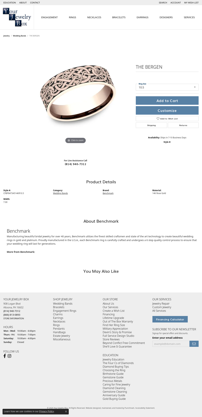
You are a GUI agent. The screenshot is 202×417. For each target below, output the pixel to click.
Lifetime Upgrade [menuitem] (113, 318)
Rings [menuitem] (56, 325)
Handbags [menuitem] (59, 332)
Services (189, 17)
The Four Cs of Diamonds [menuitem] (118, 363)
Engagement (49, 17)
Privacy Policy (46, 411)
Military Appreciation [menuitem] (115, 329)
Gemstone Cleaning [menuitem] (115, 392)
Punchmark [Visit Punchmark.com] (129, 408)
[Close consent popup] (66, 412)
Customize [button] (167, 110)
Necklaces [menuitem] (59, 321)
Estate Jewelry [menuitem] (61, 336)
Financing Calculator (170, 319)
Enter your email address (167, 337)
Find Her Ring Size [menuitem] (114, 325)
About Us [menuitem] (108, 304)
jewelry (6, 36)
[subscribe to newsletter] (194, 344)
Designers (166, 17)
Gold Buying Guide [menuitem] (114, 399)
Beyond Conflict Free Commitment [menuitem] (124, 343)
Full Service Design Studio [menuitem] (118, 336)
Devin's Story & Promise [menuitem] (117, 332)
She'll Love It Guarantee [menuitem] (117, 347)
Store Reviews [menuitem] (111, 339)
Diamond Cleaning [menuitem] (114, 388)
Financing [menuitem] (109, 314)
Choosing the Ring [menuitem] (114, 370)
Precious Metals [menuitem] (112, 381)
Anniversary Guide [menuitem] (114, 395)
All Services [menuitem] (159, 311)
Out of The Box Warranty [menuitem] (118, 321)
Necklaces (94, 17)
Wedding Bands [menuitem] (62, 304)
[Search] (163, 2)
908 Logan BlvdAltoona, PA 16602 (13, 311)
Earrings (142, 17)
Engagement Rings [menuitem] (64, 311)
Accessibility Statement (145, 408)
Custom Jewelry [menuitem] (161, 307)
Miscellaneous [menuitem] (61, 339)
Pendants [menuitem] (59, 329)
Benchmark (108, 193)
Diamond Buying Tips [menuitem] (116, 367)
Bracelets (118, 17)
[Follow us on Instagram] (9, 356)
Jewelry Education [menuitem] (113, 359)
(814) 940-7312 (75, 164)
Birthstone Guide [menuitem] (113, 374)
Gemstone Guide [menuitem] (113, 377)
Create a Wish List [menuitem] (114, 311)
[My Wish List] (191, 2)
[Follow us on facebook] (4, 356)
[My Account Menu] (176, 2)
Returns (183, 125)
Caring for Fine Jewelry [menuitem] (116, 385)
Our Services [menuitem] (110, 307)
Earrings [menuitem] (58, 318)
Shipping (151, 125)
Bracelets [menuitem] (59, 307)
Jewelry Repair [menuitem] (161, 304)
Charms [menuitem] (58, 314)
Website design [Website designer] (92, 408)
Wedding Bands (19, 36)
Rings (72, 17)
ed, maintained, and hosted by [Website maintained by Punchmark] (112, 408)
